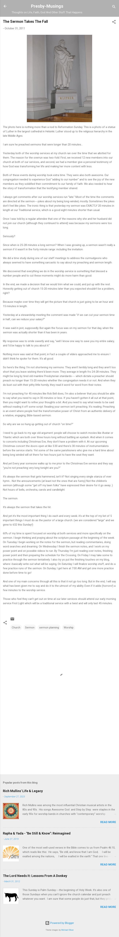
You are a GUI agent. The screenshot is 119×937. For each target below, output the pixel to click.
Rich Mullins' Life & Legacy (23, 791)
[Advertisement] (59, 742)
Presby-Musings (47, 6)
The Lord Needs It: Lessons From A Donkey (35, 876)
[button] (114, 22)
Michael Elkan (67, 930)
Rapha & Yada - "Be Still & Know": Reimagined (37, 833)
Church (16, 627)
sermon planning (49, 627)
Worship (68, 627)
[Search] (114, 7)
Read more (108, 822)
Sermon (29, 627)
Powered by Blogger (59, 923)
